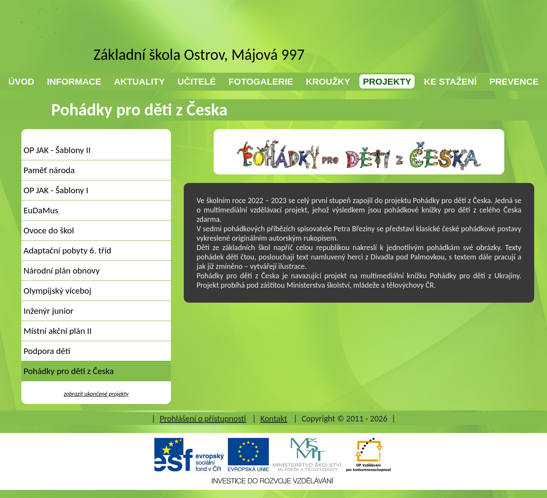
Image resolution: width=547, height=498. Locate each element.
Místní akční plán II (57, 330)
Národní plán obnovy (62, 270)
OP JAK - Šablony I (56, 190)
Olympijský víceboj (57, 290)
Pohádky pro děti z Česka (69, 371)
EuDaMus (41, 210)
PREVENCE (514, 81)
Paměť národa (49, 170)
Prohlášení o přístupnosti (203, 418)
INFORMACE (74, 81)
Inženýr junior (49, 310)
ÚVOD (22, 81)
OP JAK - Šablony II (57, 150)
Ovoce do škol (49, 230)
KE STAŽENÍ (450, 81)
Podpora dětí (47, 351)
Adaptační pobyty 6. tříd (67, 250)
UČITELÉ (196, 81)
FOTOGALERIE (261, 81)
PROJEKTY (387, 81)
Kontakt (273, 418)
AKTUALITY (139, 81)
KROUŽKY (328, 81)
